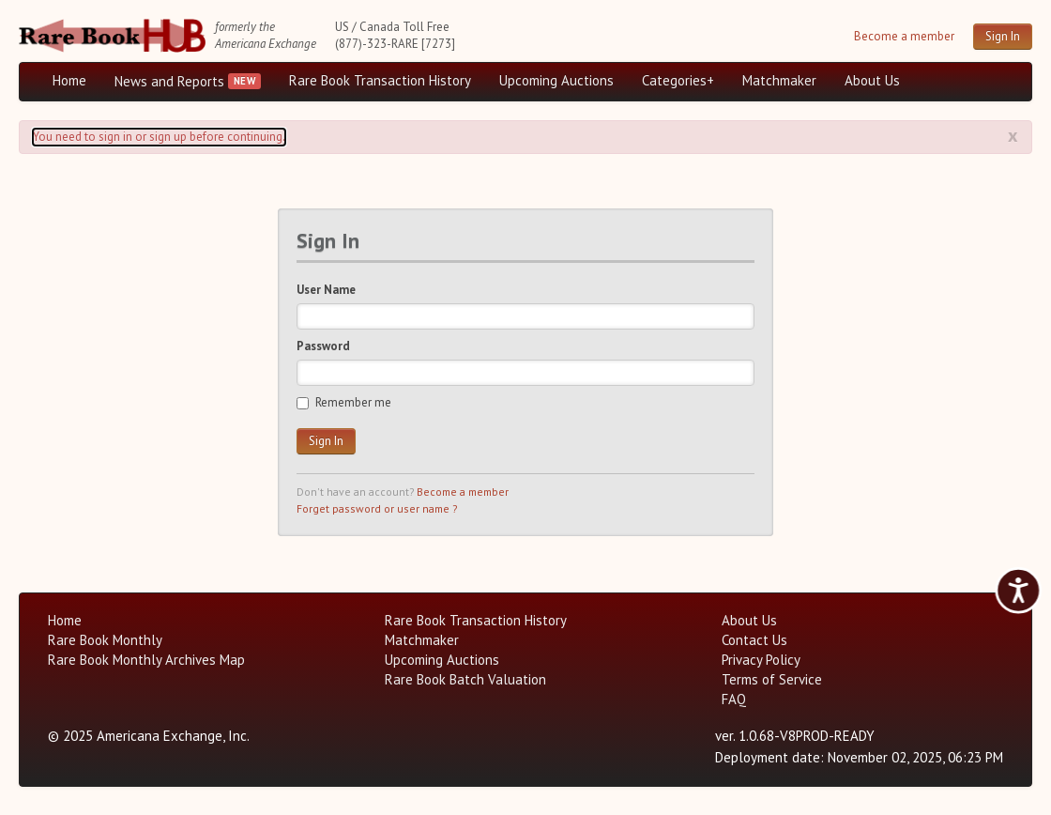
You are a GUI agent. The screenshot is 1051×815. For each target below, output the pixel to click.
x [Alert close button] (1013, 135)
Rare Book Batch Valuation (465, 679)
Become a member (904, 36)
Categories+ (678, 80)
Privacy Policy (761, 660)
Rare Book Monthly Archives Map (146, 660)
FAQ (734, 699)
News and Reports (169, 81)
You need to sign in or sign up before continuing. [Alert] (159, 137)
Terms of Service (772, 679)
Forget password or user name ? (377, 508)
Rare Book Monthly (105, 640)
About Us (872, 80)
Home (69, 80)
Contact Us (754, 640)
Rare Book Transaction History (380, 80)
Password (323, 346)
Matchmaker (779, 80)
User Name (326, 290)
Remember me (344, 402)
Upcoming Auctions (556, 80)
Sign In (1002, 36)
